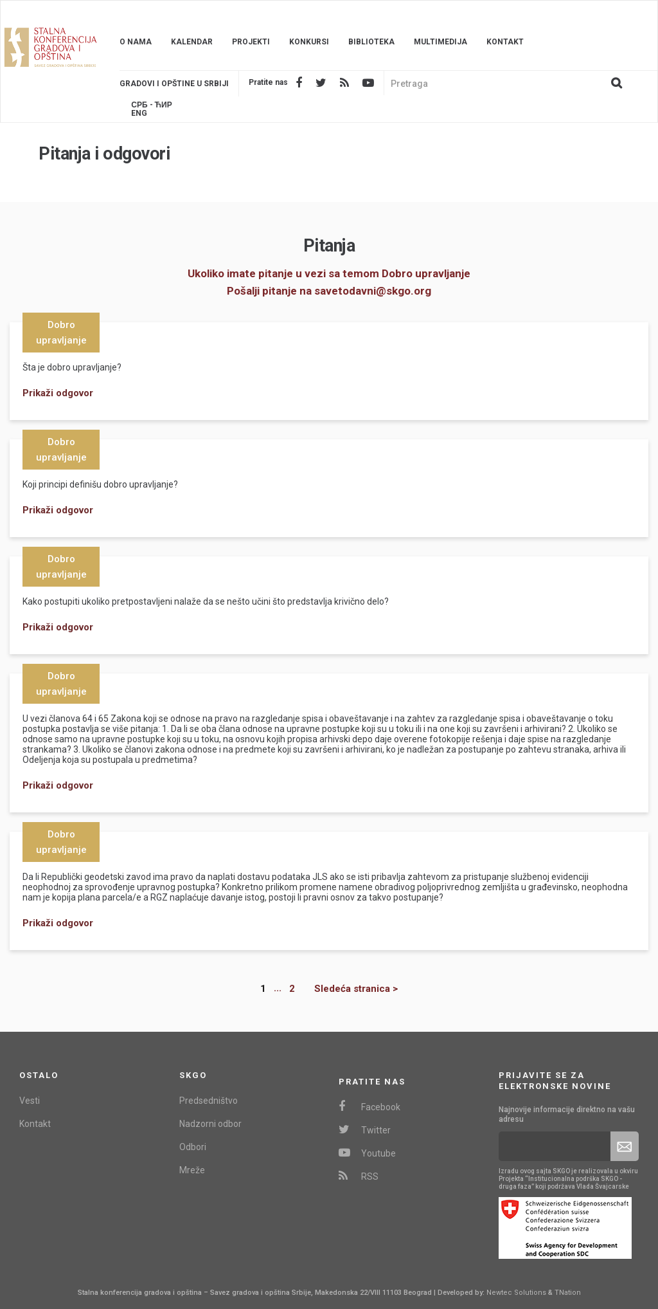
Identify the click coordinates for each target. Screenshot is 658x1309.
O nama (136, 41)
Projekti (251, 41)
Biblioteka (371, 41)
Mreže (192, 1170)
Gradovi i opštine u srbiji (174, 83)
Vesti (29, 1100)
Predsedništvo (208, 1100)
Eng (139, 113)
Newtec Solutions (516, 1292)
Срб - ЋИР (151, 105)
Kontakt (505, 41)
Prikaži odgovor (57, 393)
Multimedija (440, 41)
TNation (568, 1292)
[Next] (346, 989)
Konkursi (309, 41)
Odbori (192, 1147)
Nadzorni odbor (210, 1124)
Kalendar (192, 41)
